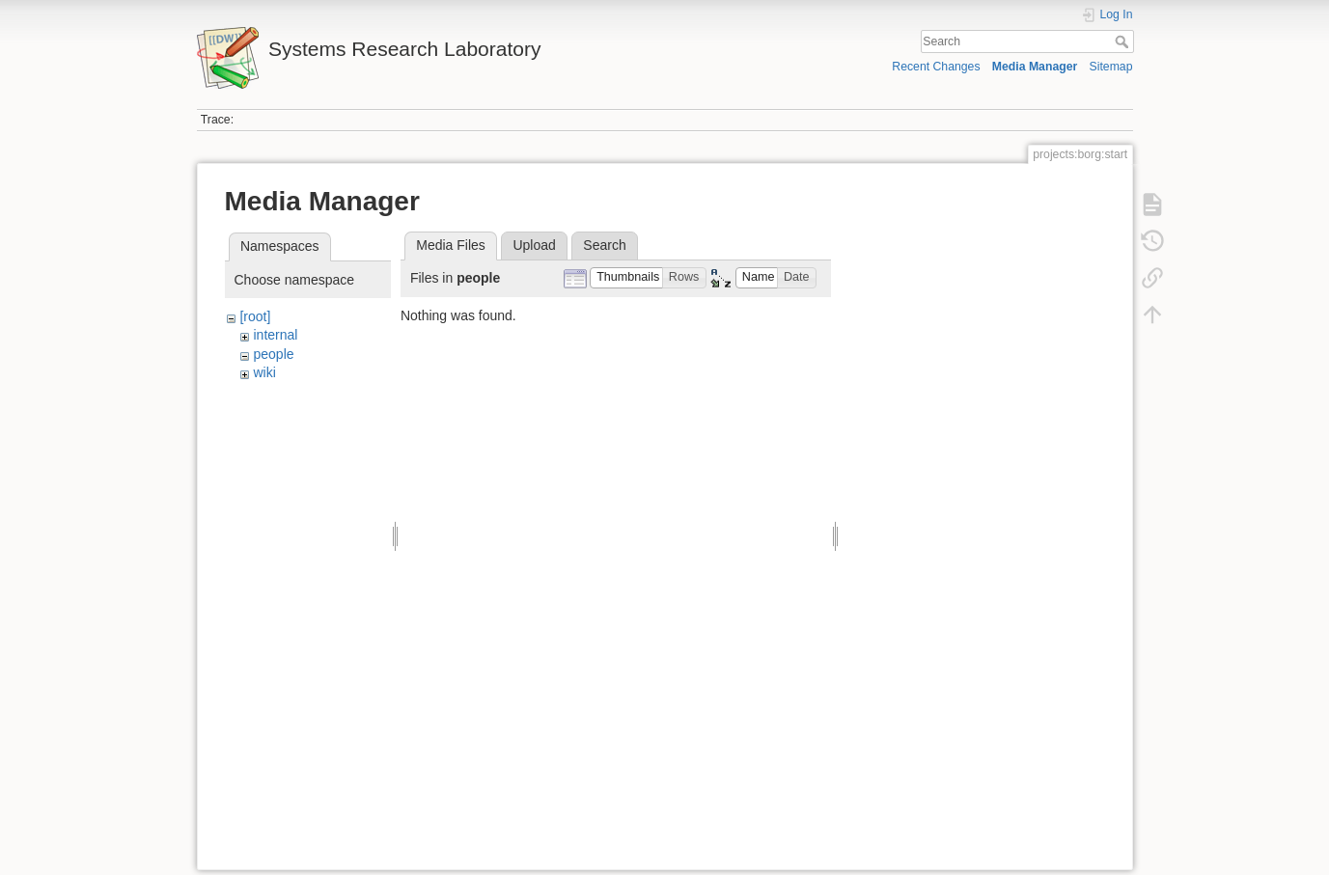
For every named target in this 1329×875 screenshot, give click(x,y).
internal (275, 334)
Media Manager (1035, 66)
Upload (533, 245)
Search (1124, 41)
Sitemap (1111, 66)
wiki (264, 372)
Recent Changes (936, 66)
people (273, 354)
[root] (254, 316)
